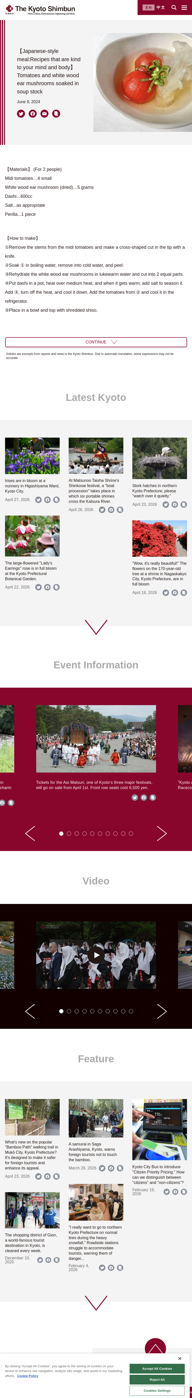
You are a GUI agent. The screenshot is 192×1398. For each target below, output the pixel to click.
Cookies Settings (157, 1391)
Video (95, 881)
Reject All (157, 1380)
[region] (95, 1375)
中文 (161, 7)
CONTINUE (96, 342)
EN (149, 7)
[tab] (61, 834)
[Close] (179, 1358)
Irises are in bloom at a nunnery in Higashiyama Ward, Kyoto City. (32, 486)
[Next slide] (162, 833)
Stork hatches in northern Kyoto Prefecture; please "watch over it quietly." (154, 491)
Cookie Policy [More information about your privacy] (27, 1376)
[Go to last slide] (30, 833)
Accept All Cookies (157, 1369)
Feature (96, 1059)
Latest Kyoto (96, 397)
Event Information (95, 665)
